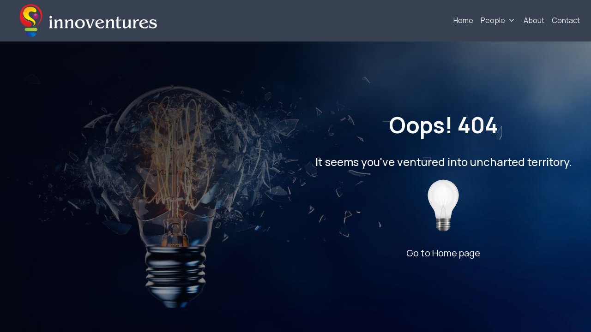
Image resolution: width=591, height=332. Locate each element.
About (534, 20)
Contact (566, 20)
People (493, 20)
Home (463, 20)
